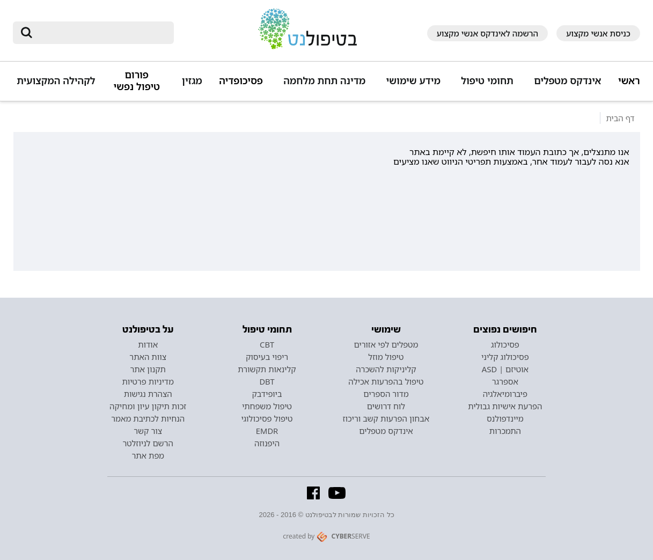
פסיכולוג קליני (505, 357)
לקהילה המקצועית (56, 81)
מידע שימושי (413, 81)
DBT (266, 381)
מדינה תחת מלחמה (324, 81)
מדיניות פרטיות (148, 381)
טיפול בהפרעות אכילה (385, 381)
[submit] (26, 32)
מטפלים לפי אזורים (386, 344)
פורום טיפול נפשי (137, 81)
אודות (148, 344)
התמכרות (505, 431)
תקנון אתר (147, 369)
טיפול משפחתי (267, 406)
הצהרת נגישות (148, 394)
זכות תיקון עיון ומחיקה (147, 406)
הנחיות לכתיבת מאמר (148, 418)
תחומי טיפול (487, 81)
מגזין (192, 81)
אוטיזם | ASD (505, 369)
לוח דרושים (386, 406)
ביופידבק (267, 394)
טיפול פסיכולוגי (267, 418)
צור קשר (148, 431)
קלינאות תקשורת (267, 369)
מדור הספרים (385, 394)
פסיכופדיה (241, 81)
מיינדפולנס (505, 418)
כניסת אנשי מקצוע (598, 33)
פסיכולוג (505, 344)
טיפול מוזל (385, 357)
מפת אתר (147, 455)
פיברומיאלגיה (505, 394)
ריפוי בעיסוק (267, 357)
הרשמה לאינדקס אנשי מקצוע (487, 33)
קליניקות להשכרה (386, 369)
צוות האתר (147, 357)
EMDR (267, 431)
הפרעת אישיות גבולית (505, 406)
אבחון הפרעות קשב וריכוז (386, 418)
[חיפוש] (100, 33)
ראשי (629, 81)
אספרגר (505, 381)
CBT (267, 344)
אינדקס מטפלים (567, 81)
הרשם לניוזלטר (148, 443)
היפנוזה (267, 443)
